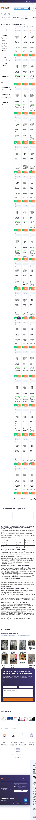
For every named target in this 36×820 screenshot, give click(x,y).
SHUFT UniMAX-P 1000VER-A (24, 451)
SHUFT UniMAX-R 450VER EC (32, 422)
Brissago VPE (4, 45)
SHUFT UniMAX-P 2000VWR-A (25, 334)
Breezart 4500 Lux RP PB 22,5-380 (17, 101)
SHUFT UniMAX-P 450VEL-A (17, 72)
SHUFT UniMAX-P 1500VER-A (17, 334)
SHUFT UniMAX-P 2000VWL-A (25, 393)
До (8, 60)
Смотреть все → (19, 509)
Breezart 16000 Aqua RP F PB (25, 42)
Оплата (14, 17)
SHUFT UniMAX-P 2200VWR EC (24, 480)
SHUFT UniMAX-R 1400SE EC (32, 247)
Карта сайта (3, 800)
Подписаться (21, 790)
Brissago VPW (4, 46)
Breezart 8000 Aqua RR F (24, 101)
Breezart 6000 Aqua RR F (24, 276)
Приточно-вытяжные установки (6, 21)
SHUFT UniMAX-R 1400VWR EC (31, 334)
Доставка (18, 17)
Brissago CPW (4, 40)
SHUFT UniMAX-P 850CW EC (32, 188)
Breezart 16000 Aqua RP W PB (25, 72)
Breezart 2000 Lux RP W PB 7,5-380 (25, 159)
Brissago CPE (4, 38)
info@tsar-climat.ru (32, 12)
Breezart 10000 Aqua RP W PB (17, 42)
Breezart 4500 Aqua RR (17, 247)
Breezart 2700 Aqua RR (32, 218)
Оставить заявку (18, 699)
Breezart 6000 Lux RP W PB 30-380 (17, 130)
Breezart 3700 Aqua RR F (17, 276)
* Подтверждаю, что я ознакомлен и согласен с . (20, 787)
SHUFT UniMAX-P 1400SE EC (32, 451)
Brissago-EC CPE (5, 48)
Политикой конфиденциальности (18, 787)
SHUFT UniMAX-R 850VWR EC (17, 364)
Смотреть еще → (24, 498)
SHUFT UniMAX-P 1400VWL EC (17, 159)
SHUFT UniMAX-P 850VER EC (32, 276)
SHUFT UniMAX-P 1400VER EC (17, 393)
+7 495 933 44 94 (32, 5)
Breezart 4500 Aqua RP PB (32, 364)
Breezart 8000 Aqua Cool (17, 451)
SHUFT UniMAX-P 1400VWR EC (31, 305)
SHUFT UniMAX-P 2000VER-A (24, 188)
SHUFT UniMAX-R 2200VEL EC (25, 422)
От (1, 60)
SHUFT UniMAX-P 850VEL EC (17, 218)
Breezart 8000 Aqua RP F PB (32, 42)
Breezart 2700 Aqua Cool (24, 218)
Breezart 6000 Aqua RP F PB (17, 188)
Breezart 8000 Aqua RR (24, 305)
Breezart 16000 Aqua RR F (17, 305)
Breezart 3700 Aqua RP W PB (24, 130)
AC (2, 37)
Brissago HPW (4, 43)
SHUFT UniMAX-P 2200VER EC (32, 393)
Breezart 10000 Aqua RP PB (25, 364)
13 (18, 501)
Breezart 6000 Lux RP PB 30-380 (32, 130)
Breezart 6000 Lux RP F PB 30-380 (25, 247)
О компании (30, 17)
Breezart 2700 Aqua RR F (32, 101)
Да (2, 52)
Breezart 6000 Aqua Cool (32, 159)
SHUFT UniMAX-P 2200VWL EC (17, 422)
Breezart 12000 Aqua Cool (32, 72)
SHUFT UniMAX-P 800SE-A (31, 480)
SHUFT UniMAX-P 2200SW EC (17, 480)
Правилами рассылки (21, 793)
